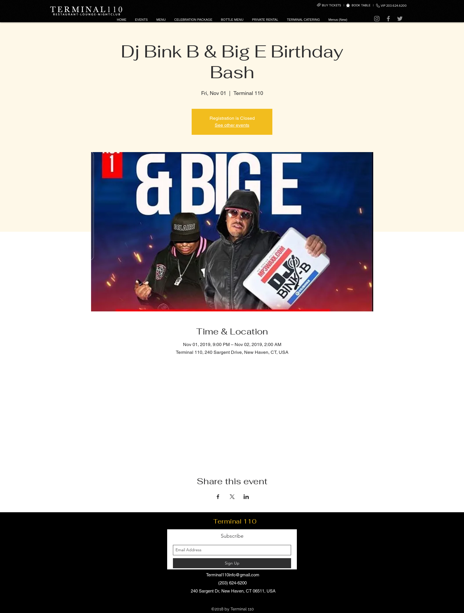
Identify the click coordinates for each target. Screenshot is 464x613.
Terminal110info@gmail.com (232, 574)
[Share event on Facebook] (218, 496)
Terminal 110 (234, 521)
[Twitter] (399, 18)
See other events (232, 125)
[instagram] (228, 601)
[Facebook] (388, 18)
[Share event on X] (232, 496)
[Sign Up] (232, 563)
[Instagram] (376, 18)
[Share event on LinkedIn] (246, 496)
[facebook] (236, 601)
